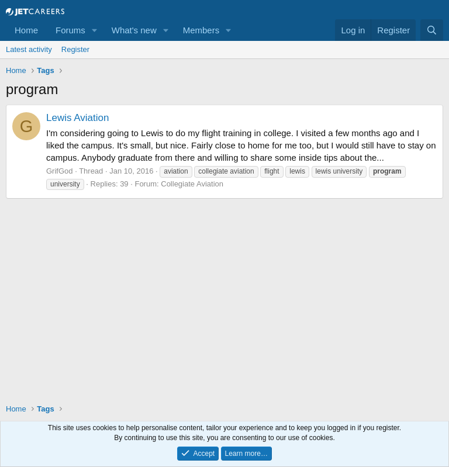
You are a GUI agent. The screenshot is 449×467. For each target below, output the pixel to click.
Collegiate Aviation (192, 183)
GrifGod (59, 171)
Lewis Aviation (77, 117)
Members (201, 30)
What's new (134, 30)
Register (75, 49)
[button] (95, 30)
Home (26, 30)
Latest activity (29, 49)
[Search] (431, 30)
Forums (70, 30)
